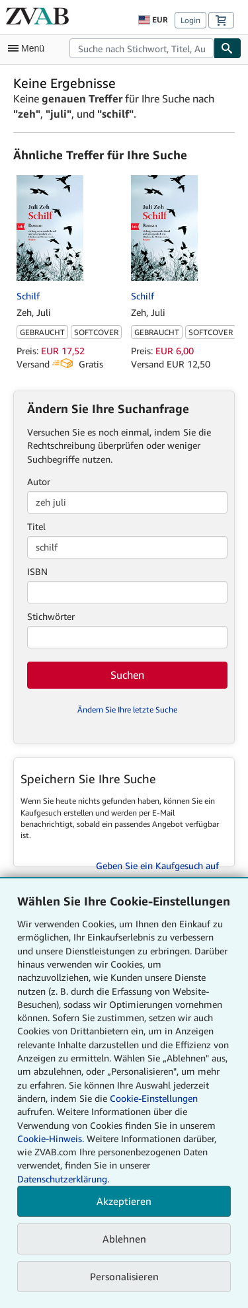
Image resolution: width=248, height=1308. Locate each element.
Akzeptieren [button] (124, 1201)
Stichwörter (51, 616)
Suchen (127, 674)
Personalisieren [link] (124, 1276)
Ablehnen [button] (124, 1239)
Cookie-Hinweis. (50, 1138)
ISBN (37, 571)
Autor (38, 481)
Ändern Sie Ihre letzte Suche (127, 709)
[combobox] (141, 48)
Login (190, 20)
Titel (36, 526)
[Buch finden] (227, 48)
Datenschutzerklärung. (63, 1178)
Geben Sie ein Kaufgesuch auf (157, 865)
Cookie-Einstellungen (154, 1098)
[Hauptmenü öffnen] (29, 48)
